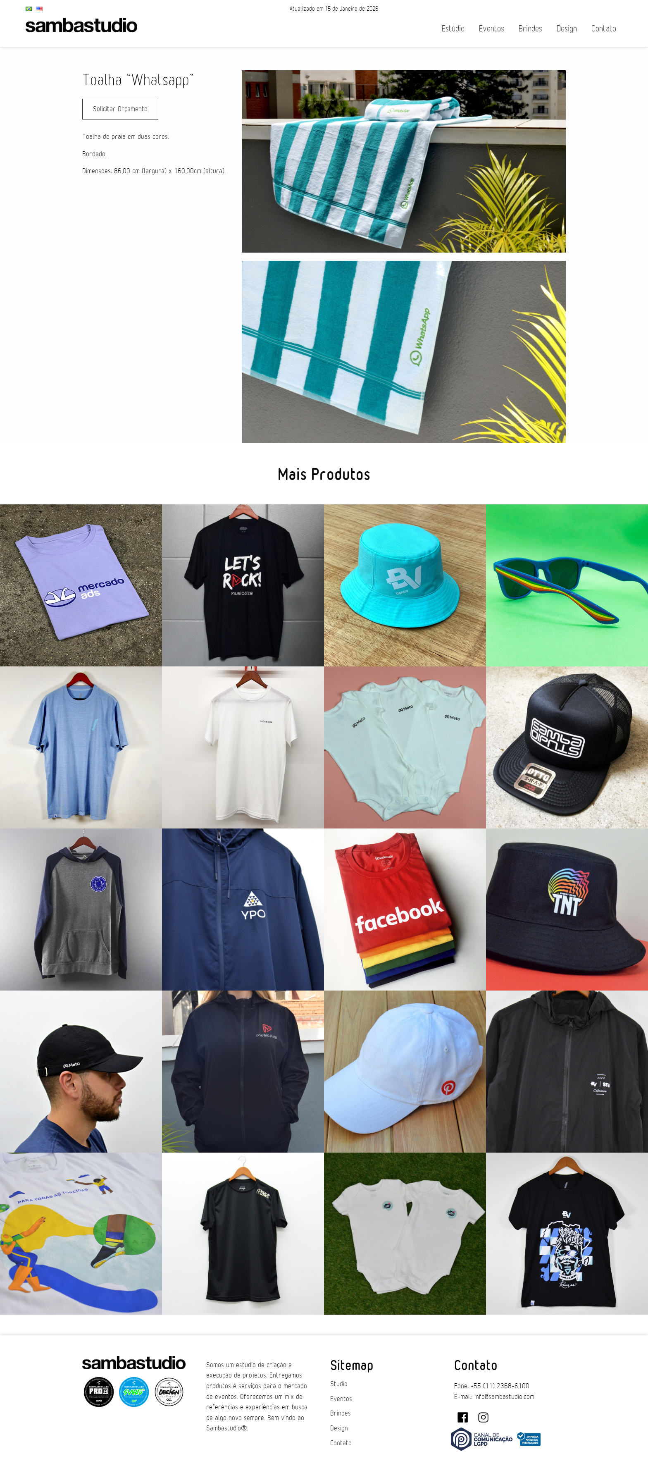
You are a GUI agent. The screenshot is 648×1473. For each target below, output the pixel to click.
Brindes (530, 28)
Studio (339, 1384)
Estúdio (453, 28)
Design (567, 28)
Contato (603, 28)
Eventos (491, 28)
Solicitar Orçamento (120, 109)
